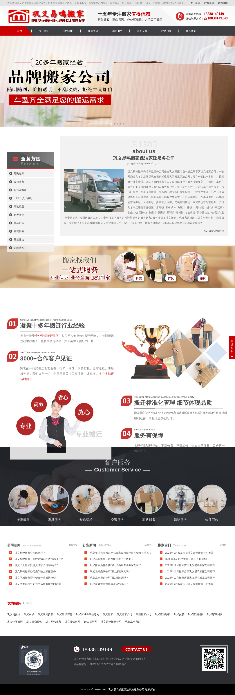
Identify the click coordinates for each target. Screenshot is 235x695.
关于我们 (195, 3)
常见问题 (142, 31)
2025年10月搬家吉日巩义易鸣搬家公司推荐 (190, 600)
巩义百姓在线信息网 (87, 614)
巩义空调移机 (162, 614)
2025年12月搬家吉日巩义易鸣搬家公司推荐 (190, 588)
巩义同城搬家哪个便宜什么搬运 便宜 (36, 600)
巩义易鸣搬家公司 (111, 621)
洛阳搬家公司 (143, 614)
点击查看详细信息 (213, 230)
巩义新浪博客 (64, 614)
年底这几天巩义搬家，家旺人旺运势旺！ (188, 582)
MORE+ (73, 568)
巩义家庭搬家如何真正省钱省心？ (109, 607)
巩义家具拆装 (45, 614)
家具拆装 (19, 266)
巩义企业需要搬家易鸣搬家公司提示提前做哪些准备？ (121, 576)
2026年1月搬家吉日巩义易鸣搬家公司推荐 (189, 576)
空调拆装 (19, 275)
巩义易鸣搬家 (53, 621)
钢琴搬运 (19, 258)
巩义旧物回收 (34, 621)
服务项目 (68, 31)
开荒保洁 (19, 283)
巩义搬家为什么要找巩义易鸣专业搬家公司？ (115, 588)
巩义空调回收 (195, 614)
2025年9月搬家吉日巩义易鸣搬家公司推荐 (189, 607)
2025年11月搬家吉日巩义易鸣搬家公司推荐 (190, 594)
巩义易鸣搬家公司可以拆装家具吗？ (110, 594)
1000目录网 (90, 621)
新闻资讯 (93, 31)
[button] (111, 124)
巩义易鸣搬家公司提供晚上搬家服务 (35, 594)
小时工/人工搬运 (23, 242)
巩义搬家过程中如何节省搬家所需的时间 (38, 607)
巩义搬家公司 (124, 614)
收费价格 (166, 31)
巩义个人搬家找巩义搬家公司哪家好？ (36, 588)
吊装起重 (19, 250)
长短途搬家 (20, 233)
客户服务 (117, 31)
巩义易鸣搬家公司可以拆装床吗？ (109, 600)
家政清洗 (19, 291)
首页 (19, 31)
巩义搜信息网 (72, 621)
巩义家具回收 (215, 614)
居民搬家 (19, 217)
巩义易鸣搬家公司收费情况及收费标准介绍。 (40, 582)
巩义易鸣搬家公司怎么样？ (30, 576)
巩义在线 (29, 614)
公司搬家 (19, 225)
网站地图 (223, 3)
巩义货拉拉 (13, 614)
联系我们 (209, 3)
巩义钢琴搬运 (15, 621)
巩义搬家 (108, 614)
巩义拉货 (179, 614)
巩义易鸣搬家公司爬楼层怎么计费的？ (112, 582)
